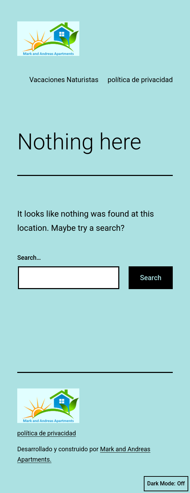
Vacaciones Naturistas (64, 80)
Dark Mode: (166, 484)
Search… (29, 257)
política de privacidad (140, 80)
